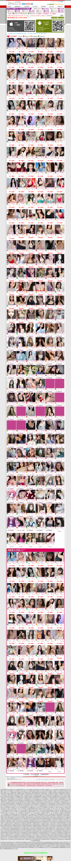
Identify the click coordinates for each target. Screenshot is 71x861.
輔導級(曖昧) (24, 13)
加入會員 (35, 6)
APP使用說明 (54, 17)
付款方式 (51, 6)
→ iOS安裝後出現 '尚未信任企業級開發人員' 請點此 (16, 33)
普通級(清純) (32, 13)
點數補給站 (17, 6)
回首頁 (9, 6)
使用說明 (43, 6)
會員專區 (26, 6)
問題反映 (60, 6)
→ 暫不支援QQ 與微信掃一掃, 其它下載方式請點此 (36, 33)
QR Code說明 (61, 17)
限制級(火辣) (17, 13)
